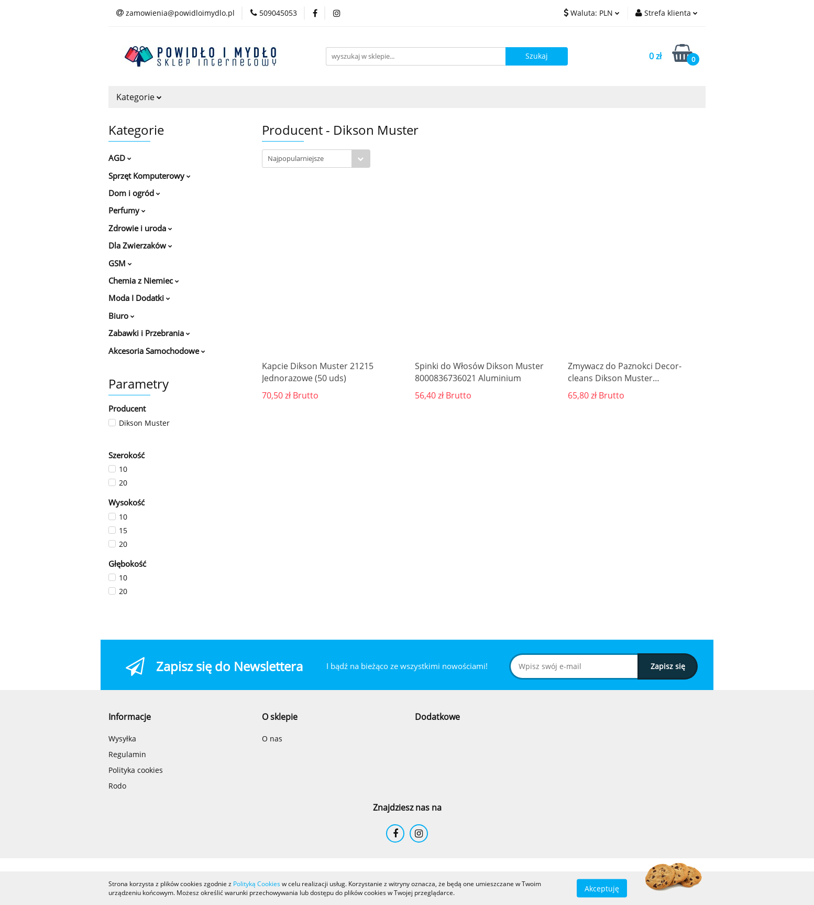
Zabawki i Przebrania (149, 333)
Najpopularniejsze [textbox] (296, 158)
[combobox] (316, 158)
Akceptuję (602, 888)
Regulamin (127, 754)
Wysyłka (122, 739)
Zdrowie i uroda (140, 228)
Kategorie (139, 97)
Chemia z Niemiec (143, 280)
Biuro (121, 315)
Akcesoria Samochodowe (156, 351)
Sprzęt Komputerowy (149, 175)
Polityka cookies (135, 770)
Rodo (117, 786)
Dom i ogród (134, 193)
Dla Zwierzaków (140, 245)
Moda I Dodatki (139, 298)
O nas (272, 739)
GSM (120, 263)
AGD (119, 158)
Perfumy (127, 210)
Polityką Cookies (256, 883)
